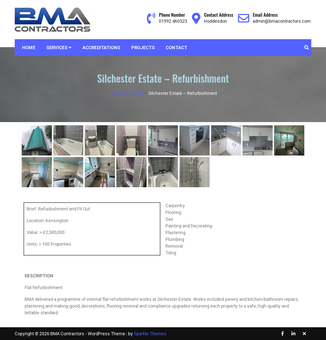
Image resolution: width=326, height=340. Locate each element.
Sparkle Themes (150, 333)
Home (28, 47)
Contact (176, 47)
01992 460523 (173, 21)
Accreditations (101, 47)
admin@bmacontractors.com (282, 21)
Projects (143, 47)
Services (57, 47)
